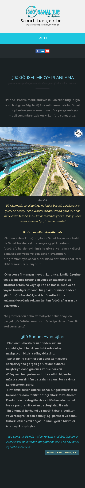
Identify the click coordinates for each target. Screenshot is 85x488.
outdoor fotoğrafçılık (62, 452)
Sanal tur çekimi (42, 20)
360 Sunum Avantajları (42, 336)
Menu (42, 38)
